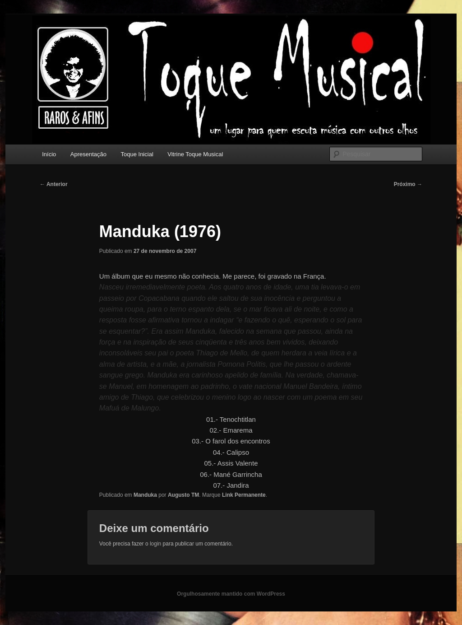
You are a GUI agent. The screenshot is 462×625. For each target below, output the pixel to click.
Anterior (54, 184)
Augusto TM (183, 495)
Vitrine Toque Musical (195, 154)
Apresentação (88, 154)
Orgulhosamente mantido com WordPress (231, 594)
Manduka (145, 495)
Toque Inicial (137, 154)
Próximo (408, 184)
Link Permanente (244, 495)
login (155, 544)
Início (49, 154)
